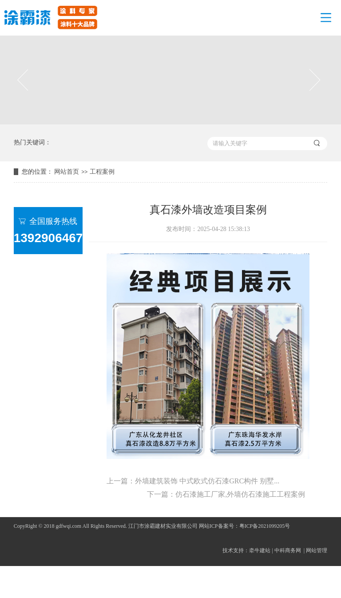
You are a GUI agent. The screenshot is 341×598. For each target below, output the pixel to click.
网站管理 (316, 550)
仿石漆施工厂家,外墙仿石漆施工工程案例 (240, 494)
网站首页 (66, 171)
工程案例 (102, 171)
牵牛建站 (259, 550)
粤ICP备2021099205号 (264, 526)
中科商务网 (287, 550)
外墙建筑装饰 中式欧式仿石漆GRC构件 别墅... (207, 481)
